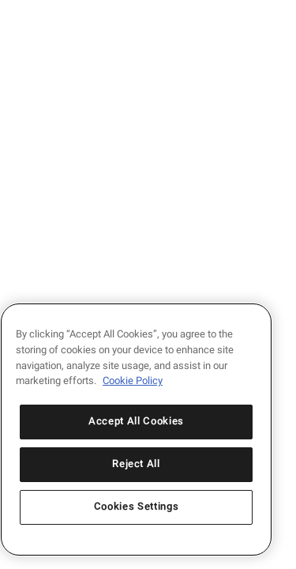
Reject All (136, 464)
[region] (136, 429)
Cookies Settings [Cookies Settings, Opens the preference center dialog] (136, 507)
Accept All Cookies (136, 421)
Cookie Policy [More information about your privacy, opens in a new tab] (133, 380)
